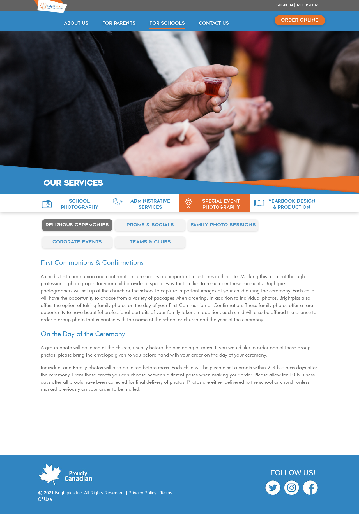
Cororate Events (77, 242)
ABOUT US (76, 23)
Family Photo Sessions (223, 225)
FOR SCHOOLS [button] (167, 23)
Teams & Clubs (150, 242)
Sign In (284, 5)
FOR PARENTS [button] (118, 23)
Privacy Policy (142, 492)
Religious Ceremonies (77, 225)
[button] (73, 203)
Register (307, 5)
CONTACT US (214, 23)
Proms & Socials (150, 225)
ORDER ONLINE (299, 20)
